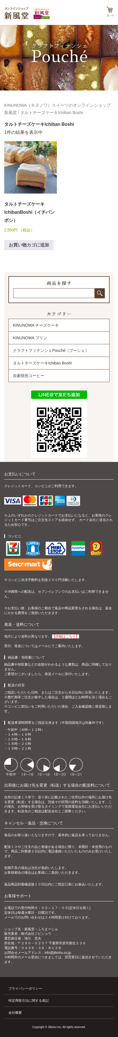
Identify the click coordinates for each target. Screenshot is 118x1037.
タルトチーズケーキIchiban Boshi (42, 363)
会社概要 (15, 1013)
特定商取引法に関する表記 (28, 1001)
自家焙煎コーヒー (28, 375)
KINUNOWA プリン (30, 338)
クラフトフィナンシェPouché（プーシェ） (51, 350)
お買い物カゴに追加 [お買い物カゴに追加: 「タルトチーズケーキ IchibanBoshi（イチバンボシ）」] (29, 245)
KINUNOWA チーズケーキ (36, 325)
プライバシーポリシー (25, 989)
